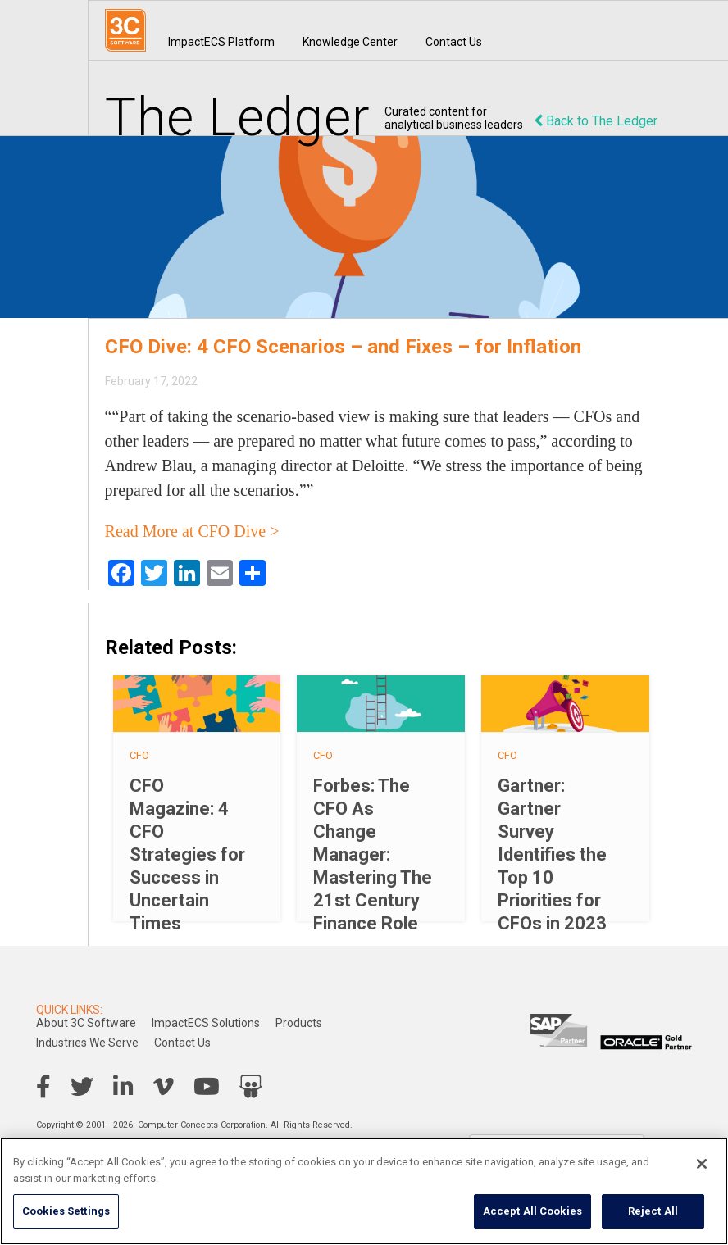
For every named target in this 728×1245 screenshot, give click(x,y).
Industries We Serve (87, 1042)
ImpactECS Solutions (206, 1022)
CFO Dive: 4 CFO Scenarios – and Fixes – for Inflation (343, 346)
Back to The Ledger (595, 121)
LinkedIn (123, 1086)
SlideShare (250, 1086)
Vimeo (163, 1086)
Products (298, 1022)
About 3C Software (86, 1022)
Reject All (653, 1211)
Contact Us (453, 41)
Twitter (82, 1086)
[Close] (702, 1164)
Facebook (43, 1086)
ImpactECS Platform (221, 41)
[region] (364, 1191)
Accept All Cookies (532, 1211)
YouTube (206, 1086)
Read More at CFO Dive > (192, 531)
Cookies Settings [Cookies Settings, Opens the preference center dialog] (66, 1211)
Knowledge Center (350, 41)
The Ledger (238, 117)
